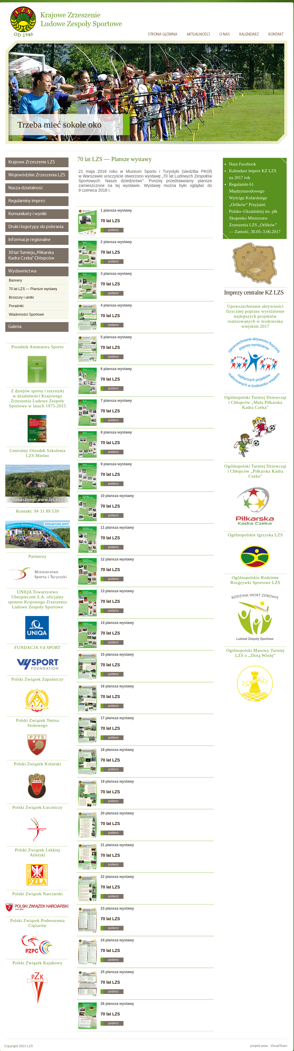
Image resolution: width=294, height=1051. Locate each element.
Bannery (15, 280)
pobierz (113, 230)
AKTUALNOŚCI (198, 34)
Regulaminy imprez (26, 201)
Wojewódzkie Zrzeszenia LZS (36, 175)
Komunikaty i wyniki (27, 214)
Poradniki (16, 306)
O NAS (224, 34)
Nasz (234, 164)
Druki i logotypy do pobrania (36, 227)
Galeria (14, 326)
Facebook (247, 164)
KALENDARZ (249, 34)
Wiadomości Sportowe (26, 314)
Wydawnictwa (22, 271)
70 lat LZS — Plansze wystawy (33, 289)
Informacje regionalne (29, 239)
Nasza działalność (25, 188)
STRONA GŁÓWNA (162, 34)
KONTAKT (275, 34)
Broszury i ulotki (21, 297)
